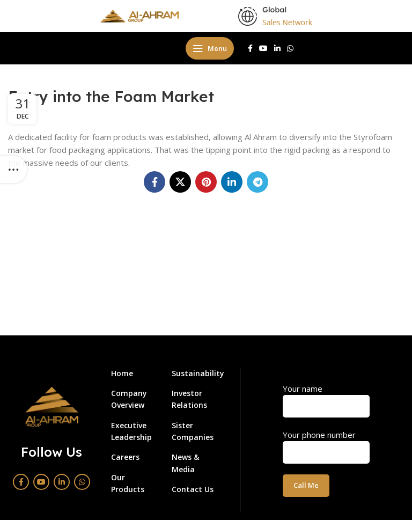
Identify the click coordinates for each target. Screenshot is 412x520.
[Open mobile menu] (209, 48)
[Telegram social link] (257, 182)
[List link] (133, 373)
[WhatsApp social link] (290, 48)
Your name (326, 397)
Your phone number (326, 443)
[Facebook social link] (250, 48)
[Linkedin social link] (277, 48)
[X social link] (180, 182)
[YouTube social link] (263, 48)
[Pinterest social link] (206, 182)
